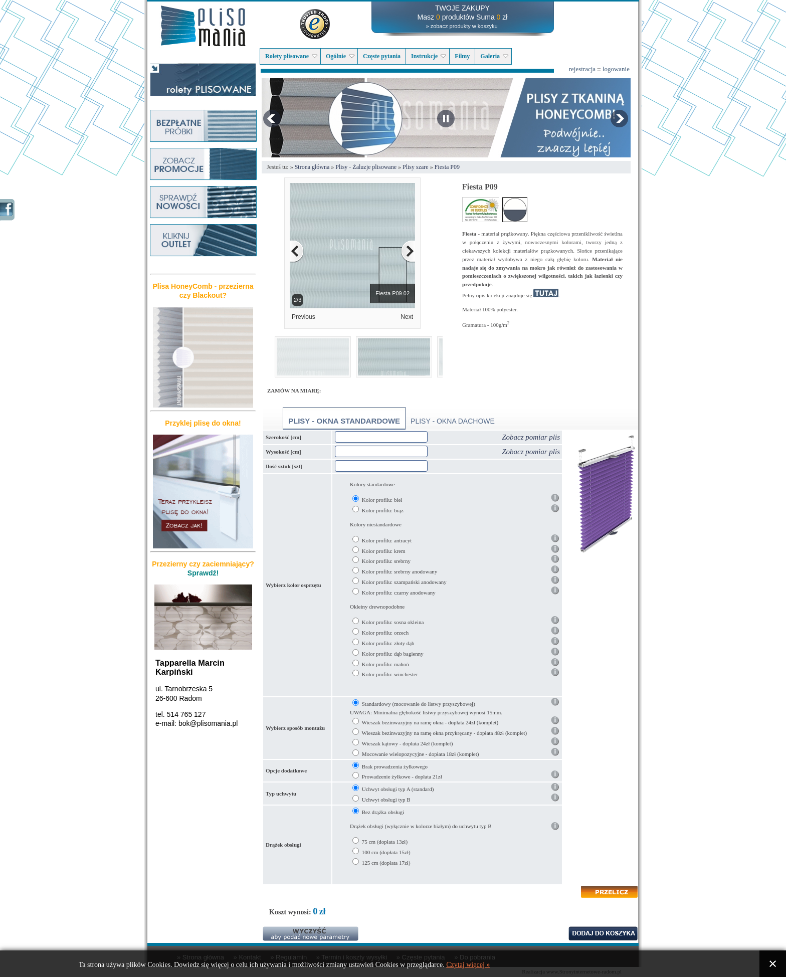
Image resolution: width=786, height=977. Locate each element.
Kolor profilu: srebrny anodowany (400, 571)
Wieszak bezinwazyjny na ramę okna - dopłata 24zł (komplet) (430, 722)
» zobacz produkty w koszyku (461, 26)
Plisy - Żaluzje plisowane (366, 166)
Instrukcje (428, 56)
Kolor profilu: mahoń (385, 664)
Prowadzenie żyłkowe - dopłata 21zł (402, 776)
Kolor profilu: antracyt (387, 540)
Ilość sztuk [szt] (284, 466)
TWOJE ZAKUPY (462, 8)
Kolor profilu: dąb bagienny (393, 654)
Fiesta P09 (447, 166)
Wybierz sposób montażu (295, 728)
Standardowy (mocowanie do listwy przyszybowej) (418, 704)
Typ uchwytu (281, 794)
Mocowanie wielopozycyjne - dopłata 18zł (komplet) (420, 754)
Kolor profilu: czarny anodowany (399, 593)
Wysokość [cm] (283, 452)
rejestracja (582, 69)
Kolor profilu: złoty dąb (388, 643)
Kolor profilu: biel (382, 500)
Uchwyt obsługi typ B (386, 800)
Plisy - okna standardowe (344, 421)
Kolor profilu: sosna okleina (393, 622)
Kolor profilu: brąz (383, 510)
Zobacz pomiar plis (531, 437)
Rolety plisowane (291, 56)
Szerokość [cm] (283, 437)
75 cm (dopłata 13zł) (385, 842)
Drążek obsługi (283, 845)
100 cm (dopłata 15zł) (386, 852)
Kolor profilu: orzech (385, 633)
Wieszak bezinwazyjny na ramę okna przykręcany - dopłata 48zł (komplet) (444, 733)
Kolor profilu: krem (384, 551)
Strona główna (312, 166)
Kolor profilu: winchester (390, 674)
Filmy (462, 56)
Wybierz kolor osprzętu (293, 585)
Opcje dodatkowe (286, 770)
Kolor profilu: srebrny (386, 561)
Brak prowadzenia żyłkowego (395, 766)
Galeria (494, 56)
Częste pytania (382, 56)
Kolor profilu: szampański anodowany (404, 582)
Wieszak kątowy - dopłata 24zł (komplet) (407, 743)
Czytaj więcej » (468, 964)
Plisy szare (416, 166)
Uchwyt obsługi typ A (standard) (398, 789)
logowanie (616, 69)
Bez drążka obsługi (383, 812)
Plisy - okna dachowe (453, 421)
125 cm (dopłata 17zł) (386, 863)
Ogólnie (340, 56)
